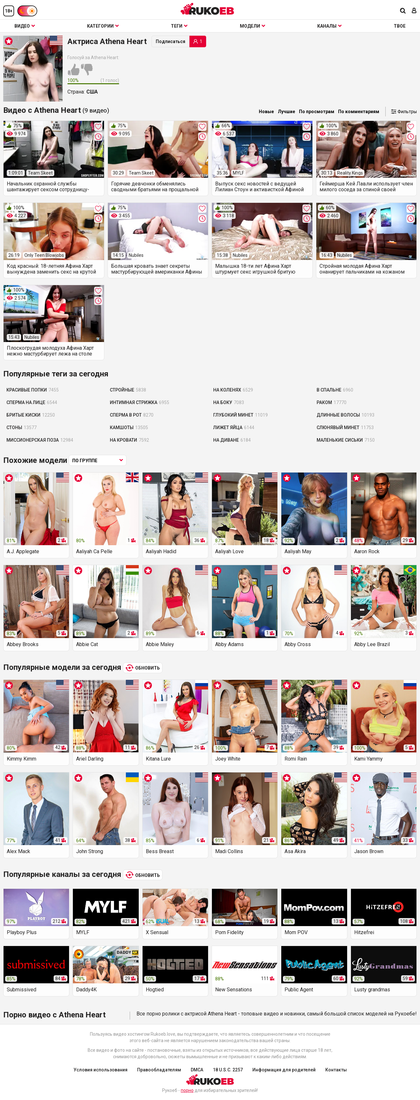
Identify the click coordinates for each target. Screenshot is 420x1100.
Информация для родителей (284, 1069)
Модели (252, 26)
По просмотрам (316, 111)
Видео (24, 26)
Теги (179, 26)
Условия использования (100, 1069)
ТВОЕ (400, 26)
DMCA (197, 1069)
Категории (103, 26)
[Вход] (414, 11)
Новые (266, 111)
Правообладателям (159, 1069)
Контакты (336, 1069)
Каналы (329, 26)
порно (187, 1090)
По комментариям (358, 111)
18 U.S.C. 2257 (228, 1069)
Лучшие (286, 111)
